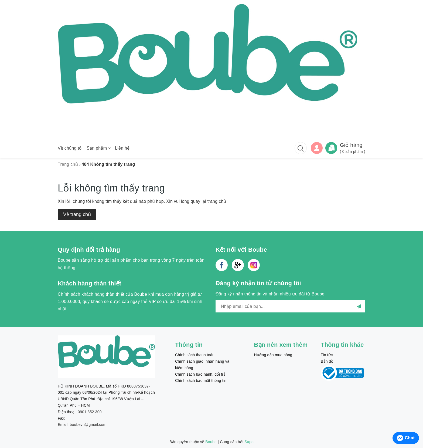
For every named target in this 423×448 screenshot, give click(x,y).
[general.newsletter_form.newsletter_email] (290, 306)
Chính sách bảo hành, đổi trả (200, 374)
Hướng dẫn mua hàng (273, 355)
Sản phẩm (99, 148)
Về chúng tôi (70, 148)
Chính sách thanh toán (194, 355)
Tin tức (327, 355)
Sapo (249, 442)
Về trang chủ (77, 214)
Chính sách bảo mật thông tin (200, 380)
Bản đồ (327, 361)
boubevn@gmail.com (88, 424)
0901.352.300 (90, 412)
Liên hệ (122, 148)
